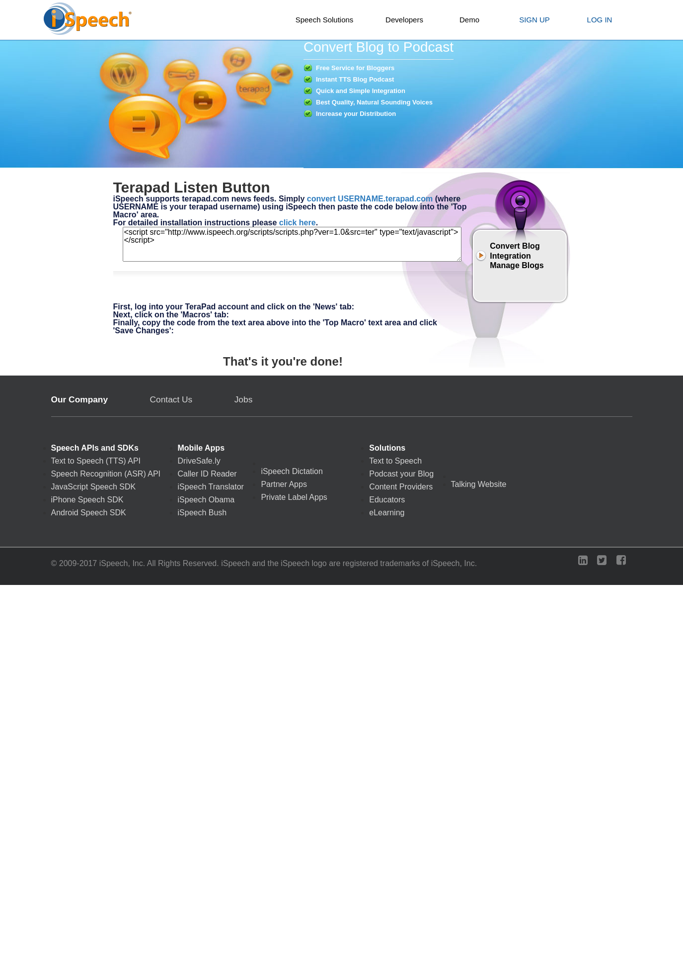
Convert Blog (514, 246)
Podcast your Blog (401, 474)
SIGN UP (534, 19)
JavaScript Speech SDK (93, 487)
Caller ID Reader (207, 474)
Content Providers (401, 487)
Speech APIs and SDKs (95, 448)
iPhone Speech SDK (87, 500)
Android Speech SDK (88, 513)
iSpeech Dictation (292, 472)
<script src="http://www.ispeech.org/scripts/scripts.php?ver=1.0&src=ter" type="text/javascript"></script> (292, 244)
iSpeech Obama (206, 500)
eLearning (386, 513)
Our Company (79, 399)
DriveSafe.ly (199, 461)
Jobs (243, 399)
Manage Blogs (516, 265)
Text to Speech (395, 461)
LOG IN (599, 19)
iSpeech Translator (211, 487)
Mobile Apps (201, 448)
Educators (387, 500)
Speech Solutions (325, 19)
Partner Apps (284, 484)
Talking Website (479, 484)
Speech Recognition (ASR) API (106, 474)
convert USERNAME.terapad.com (370, 198)
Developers (404, 19)
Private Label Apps (294, 497)
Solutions (387, 448)
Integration (510, 256)
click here (297, 222)
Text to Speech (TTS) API (96, 461)
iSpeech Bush (202, 513)
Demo (469, 19)
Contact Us (171, 399)
